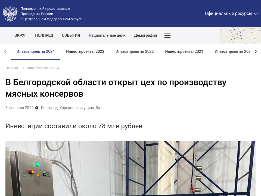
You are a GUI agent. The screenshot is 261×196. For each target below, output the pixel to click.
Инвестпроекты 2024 (36, 51)
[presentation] (255, 52)
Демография (145, 35)
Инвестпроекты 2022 (135, 51)
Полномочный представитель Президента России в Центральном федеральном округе (51, 14)
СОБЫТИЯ (71, 35)
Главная (11, 68)
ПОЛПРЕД (44, 35)
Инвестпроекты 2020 (234, 51)
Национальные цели (107, 35)
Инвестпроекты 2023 (85, 51)
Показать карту (240, 35)
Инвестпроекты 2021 (184, 51)
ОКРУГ (20, 35)
